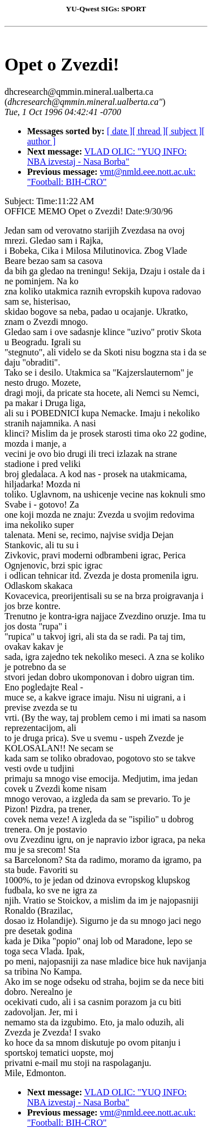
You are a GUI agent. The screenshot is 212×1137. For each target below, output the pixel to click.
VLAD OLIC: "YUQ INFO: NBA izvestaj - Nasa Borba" (107, 156)
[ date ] (119, 131)
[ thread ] (149, 131)
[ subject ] (184, 131)
